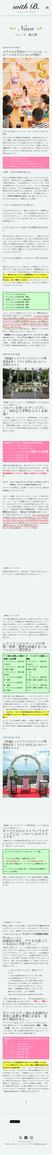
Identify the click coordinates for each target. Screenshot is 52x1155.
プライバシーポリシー (26, 1141)
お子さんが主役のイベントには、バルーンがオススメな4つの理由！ (25, 53)
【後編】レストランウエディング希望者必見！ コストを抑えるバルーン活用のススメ (25, 361)
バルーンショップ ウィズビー (21, 1144)
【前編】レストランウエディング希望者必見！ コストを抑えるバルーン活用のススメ (25, 745)
